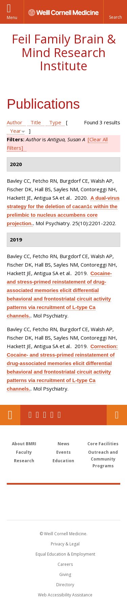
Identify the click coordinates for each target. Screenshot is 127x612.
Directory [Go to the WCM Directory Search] (65, 585)
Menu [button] (12, 17)
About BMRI (24, 444)
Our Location (10, 415)
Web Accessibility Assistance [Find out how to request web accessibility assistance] (65, 595)
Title (35, 122)
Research (24, 461)
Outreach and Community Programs (103, 459)
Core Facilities (103, 444)
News (63, 444)
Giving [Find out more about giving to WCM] (65, 574)
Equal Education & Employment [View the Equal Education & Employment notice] (65, 554)
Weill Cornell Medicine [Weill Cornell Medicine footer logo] (63, 495)
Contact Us (117, 415)
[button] (115, 12)
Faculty (24, 452)
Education (63, 461)
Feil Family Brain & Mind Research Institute (64, 52)
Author (14, 122)
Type (55, 122)
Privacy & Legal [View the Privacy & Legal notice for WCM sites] (65, 544)
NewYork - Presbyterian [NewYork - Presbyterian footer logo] (63, 509)
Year (15, 130)
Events (63, 452)
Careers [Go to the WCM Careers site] (65, 564)
